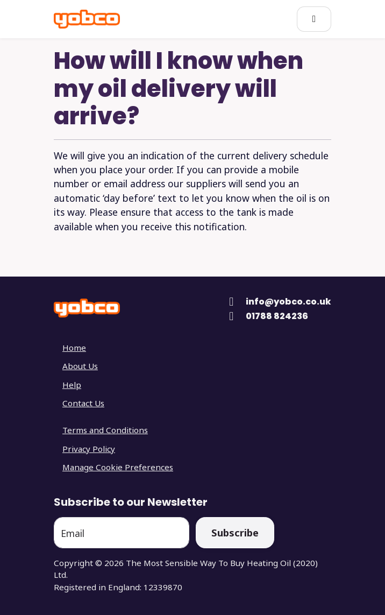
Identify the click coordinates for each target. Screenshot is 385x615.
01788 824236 (277, 316)
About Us (80, 365)
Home (74, 347)
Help (71, 384)
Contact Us (83, 403)
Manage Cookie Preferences (117, 467)
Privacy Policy (88, 448)
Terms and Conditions (105, 430)
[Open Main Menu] (314, 19)
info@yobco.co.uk (288, 301)
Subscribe (235, 532)
